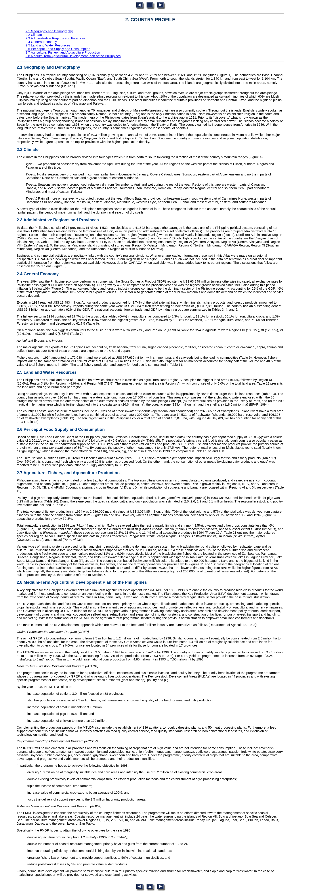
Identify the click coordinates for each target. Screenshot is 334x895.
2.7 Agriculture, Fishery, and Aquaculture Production (63, 52)
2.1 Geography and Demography (49, 31)
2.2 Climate (34, 35)
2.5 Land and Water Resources (48, 45)
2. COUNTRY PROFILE (150, 19)
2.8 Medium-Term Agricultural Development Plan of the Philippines (73, 56)
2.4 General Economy (41, 42)
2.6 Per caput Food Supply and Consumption (58, 49)
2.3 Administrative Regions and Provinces (55, 38)
